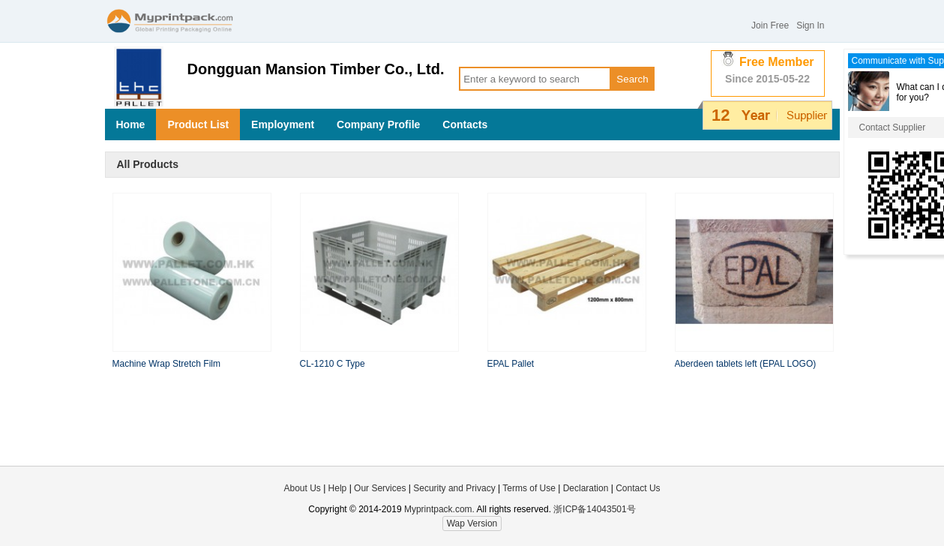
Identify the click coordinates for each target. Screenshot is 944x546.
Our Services (380, 488)
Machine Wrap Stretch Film (166, 363)
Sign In (810, 25)
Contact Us (638, 488)
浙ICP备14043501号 (594, 509)
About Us (301, 488)
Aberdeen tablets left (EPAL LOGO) (746, 363)
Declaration (586, 488)
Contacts (464, 124)
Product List (198, 124)
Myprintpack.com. (438, 509)
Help (337, 488)
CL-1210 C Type (332, 363)
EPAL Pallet (511, 363)
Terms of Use (530, 488)
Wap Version (472, 523)
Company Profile (378, 124)
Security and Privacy (454, 488)
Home (130, 124)
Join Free (770, 25)
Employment (282, 124)
